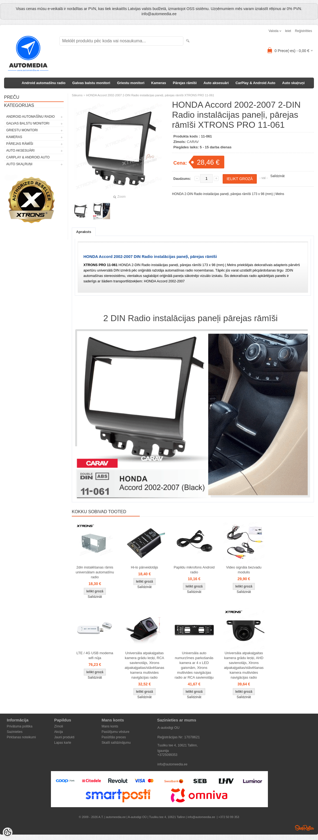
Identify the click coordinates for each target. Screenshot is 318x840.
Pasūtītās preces (114, 737)
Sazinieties (14, 732)
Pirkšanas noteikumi (21, 737)
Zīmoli (58, 726)
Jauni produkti (64, 737)
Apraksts (83, 232)
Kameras (158, 83)
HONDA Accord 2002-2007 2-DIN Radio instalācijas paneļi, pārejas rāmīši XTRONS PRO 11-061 (150, 95)
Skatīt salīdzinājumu (116, 743)
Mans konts (110, 726)
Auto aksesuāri (216, 83)
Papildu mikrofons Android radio (194, 569)
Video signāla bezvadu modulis (244, 569)
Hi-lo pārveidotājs (144, 567)
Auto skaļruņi (293, 83)
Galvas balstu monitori (91, 83)
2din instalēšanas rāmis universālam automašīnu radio (95, 572)
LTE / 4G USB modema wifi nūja (94, 655)
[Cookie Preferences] (7, 832)
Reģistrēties (303, 31)
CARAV (193, 142)
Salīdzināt (277, 176)
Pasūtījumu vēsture (115, 732)
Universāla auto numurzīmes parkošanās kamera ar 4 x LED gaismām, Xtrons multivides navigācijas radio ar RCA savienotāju (194, 665)
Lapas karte (62, 743)
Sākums (77, 95)
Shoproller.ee (304, 828)
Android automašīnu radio (44, 83)
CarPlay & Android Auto (255, 83)
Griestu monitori (130, 83)
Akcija (58, 732)
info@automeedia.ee (172, 764)
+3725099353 (167, 755)
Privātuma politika (20, 726)
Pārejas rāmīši (185, 83)
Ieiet (288, 31)
